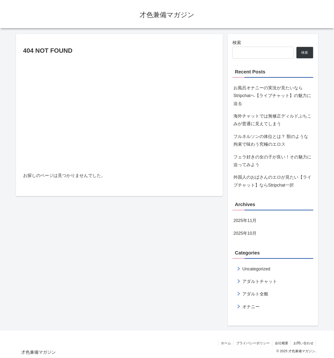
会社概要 (281, 343)
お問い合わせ (303, 343)
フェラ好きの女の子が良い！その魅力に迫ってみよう (272, 161)
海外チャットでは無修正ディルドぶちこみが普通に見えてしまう (272, 120)
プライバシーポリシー (253, 343)
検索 (236, 42)
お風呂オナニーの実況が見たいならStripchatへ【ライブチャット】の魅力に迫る (272, 95)
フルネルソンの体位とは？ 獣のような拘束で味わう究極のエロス (270, 140)
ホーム (226, 343)
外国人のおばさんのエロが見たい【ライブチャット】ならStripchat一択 (272, 181)
